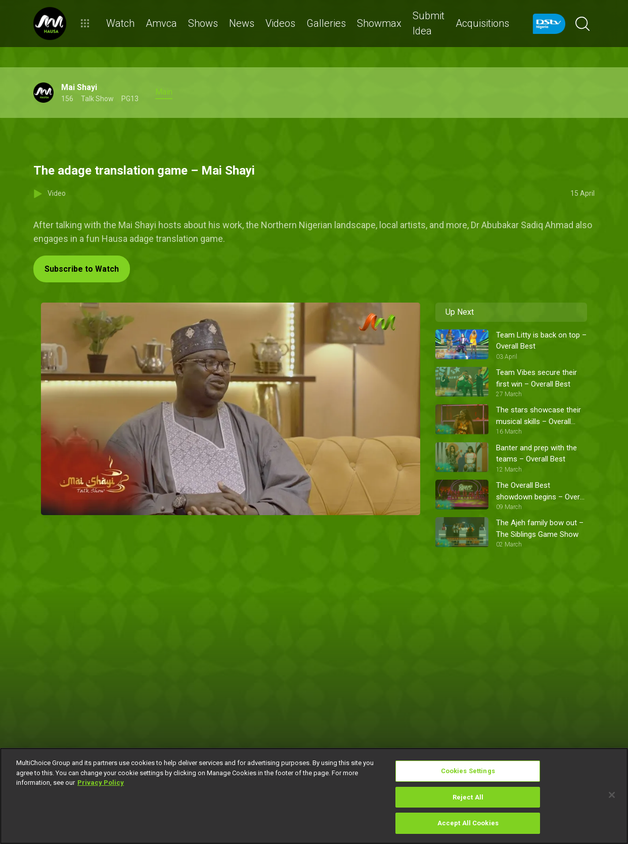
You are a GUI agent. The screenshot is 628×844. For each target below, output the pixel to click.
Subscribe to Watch (81, 269)
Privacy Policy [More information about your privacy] (100, 782)
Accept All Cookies (468, 823)
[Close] (612, 795)
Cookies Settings (468, 771)
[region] (314, 796)
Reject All (468, 797)
